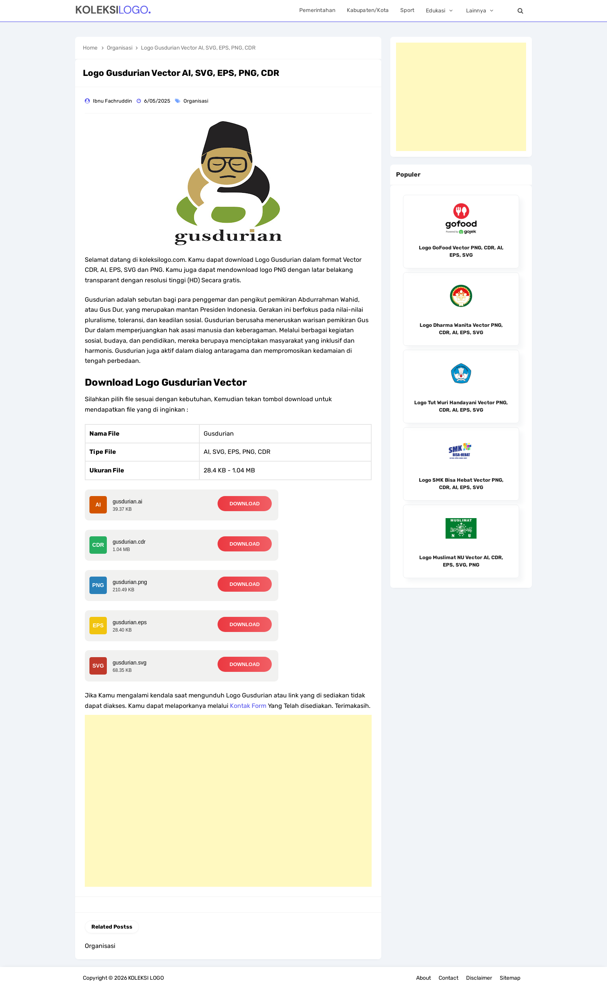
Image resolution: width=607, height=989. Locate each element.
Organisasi (196, 101)
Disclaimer (479, 978)
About (423, 978)
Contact (448, 978)
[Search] (520, 10)
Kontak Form (248, 705)
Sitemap (510, 978)
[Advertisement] (228, 801)
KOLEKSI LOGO (146, 978)
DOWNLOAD (245, 504)
